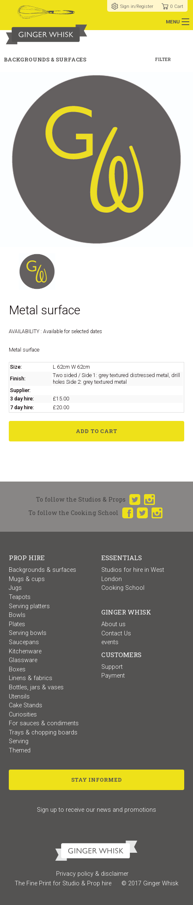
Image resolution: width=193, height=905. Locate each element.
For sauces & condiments (44, 723)
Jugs (15, 587)
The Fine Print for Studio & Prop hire (63, 883)
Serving (18, 741)
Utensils (19, 696)
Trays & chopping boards (43, 732)
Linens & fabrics (30, 678)
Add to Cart (97, 431)
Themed (20, 750)
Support (112, 666)
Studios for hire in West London (132, 574)
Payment (113, 675)
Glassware (23, 660)
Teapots (20, 597)
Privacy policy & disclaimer (92, 873)
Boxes (17, 669)
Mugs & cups (27, 579)
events (109, 642)
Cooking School (122, 587)
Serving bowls (27, 633)
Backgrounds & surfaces (42, 570)
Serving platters (29, 606)
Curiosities (23, 714)
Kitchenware (25, 651)
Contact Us (116, 633)
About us (113, 624)
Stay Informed (96, 779)
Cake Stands (25, 705)
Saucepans (24, 642)
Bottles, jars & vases (36, 687)
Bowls (17, 615)
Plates (17, 624)
